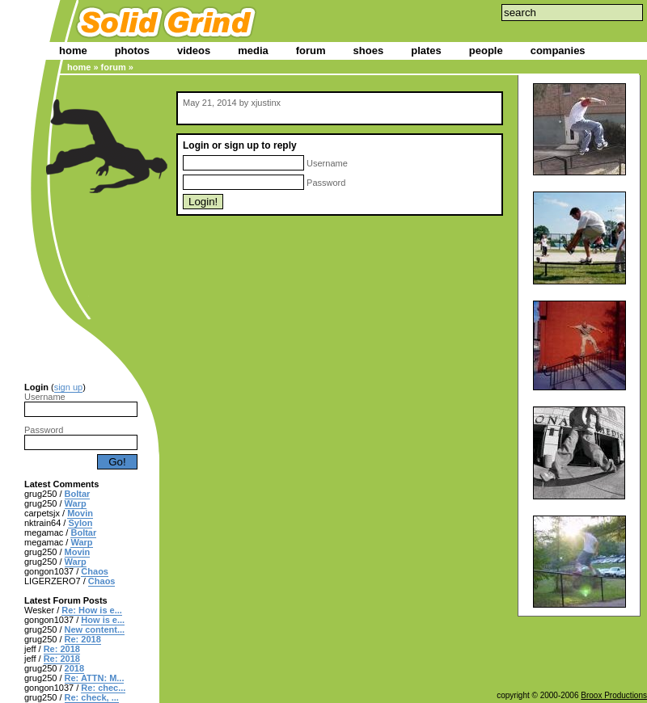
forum (311, 50)
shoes (368, 50)
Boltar (78, 494)
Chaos (94, 571)
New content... (95, 629)
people (486, 50)
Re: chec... (103, 687)
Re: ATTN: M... (95, 678)
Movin (80, 513)
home (73, 50)
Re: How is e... (91, 610)
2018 (74, 668)
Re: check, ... (92, 697)
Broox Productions (614, 695)
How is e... (103, 620)
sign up (68, 387)
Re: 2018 (83, 639)
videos (193, 50)
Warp (76, 503)
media (253, 50)
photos (132, 50)
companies (558, 50)
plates (426, 50)
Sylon (80, 523)
